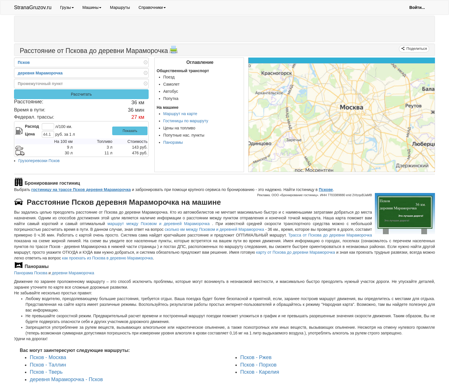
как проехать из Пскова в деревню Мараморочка (107, 258)
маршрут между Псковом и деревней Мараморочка (159, 223)
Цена (30, 134)
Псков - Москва (48, 357)
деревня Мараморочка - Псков (66, 379)
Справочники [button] (152, 7)
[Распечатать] (173, 51)
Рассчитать (81, 94)
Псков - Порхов (258, 365)
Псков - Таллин (48, 365)
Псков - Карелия (259, 372)
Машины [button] (91, 7)
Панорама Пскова (30, 273)
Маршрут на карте (180, 113)
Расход (32, 126)
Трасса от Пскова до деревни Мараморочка (330, 235)
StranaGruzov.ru (33, 7)
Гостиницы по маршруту (185, 121)
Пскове (326, 189)
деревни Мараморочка (73, 273)
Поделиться (416, 48)
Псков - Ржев (255, 357)
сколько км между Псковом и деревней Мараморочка (214, 229)
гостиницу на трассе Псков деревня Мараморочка (81, 189)
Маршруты (120, 7)
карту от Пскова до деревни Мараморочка (295, 252)
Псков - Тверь (46, 372)
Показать (130, 131)
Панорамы (173, 142)
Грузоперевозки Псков (39, 160)
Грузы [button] (67, 7)
